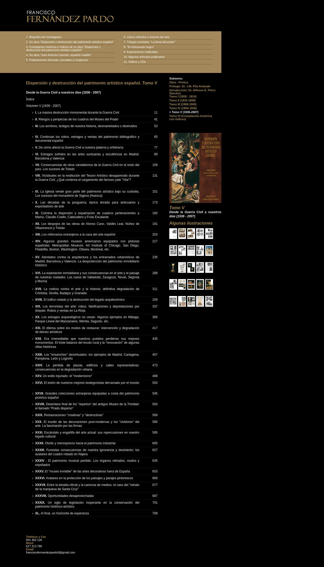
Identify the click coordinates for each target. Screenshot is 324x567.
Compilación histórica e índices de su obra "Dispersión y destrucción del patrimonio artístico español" (63, 48)
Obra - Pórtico (178, 82)
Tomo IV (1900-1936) (183, 108)
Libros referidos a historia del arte (148, 37)
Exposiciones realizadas (142, 51)
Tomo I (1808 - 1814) (182, 96)
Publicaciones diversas (43, 59)
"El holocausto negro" (140, 46)
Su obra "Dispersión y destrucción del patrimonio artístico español (71, 42)
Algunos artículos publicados (146, 56)
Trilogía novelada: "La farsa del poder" (151, 42)
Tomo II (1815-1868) (182, 100)
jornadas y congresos (74, 59)
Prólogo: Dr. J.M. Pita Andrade (189, 86)
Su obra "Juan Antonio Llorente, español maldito (59, 55)
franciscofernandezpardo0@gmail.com (50, 552)
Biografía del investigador (45, 37)
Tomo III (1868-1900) (182, 104)
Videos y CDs (137, 61)
